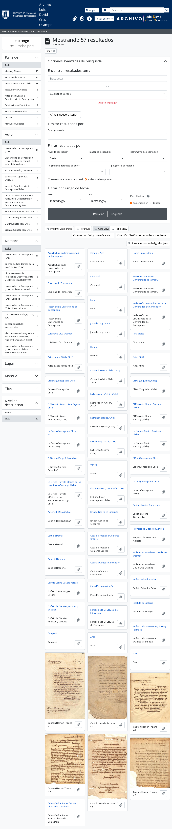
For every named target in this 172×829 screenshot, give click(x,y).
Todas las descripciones (100, 179)
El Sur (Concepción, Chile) (21, 224)
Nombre (11, 240)
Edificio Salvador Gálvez (145, 579)
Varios (93, 464)
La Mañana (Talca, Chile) (102, 417)
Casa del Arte (97, 252)
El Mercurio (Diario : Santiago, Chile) (148, 406)
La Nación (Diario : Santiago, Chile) (147, 432)
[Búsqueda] (137, 10)
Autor (9, 134)
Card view (102, 228)
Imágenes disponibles (100, 151)
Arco (92, 636)
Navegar (91, 10)
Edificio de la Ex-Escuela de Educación (104, 611)
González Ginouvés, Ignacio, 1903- (21, 316)
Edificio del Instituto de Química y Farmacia (149, 628)
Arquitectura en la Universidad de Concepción (63, 254)
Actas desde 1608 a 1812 (60, 357)
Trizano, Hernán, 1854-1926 (21, 171)
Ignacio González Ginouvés (104, 511)
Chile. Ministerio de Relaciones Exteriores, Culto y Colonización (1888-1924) (21, 276)
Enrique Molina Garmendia (146, 504)
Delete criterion (107, 103)
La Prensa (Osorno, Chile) (103, 441)
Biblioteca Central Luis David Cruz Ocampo (150, 554)
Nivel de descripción (14, 402)
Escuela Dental (55, 535)
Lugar (9, 363)
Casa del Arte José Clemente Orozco (104, 537)
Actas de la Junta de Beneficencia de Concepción (21, 97)
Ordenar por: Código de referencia (92, 235)
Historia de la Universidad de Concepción (62, 308)
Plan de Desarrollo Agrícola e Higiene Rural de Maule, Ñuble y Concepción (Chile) (21, 336)
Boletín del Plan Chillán (59, 512)
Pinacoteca (138, 333)
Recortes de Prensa (21, 78)
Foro (92, 299)
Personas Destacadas (21, 112)
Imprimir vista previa (59, 228)
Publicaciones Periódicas (21, 106)
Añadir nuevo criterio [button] (63, 114)
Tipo (8, 388)
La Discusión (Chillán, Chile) (21, 218)
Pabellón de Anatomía (101, 586)
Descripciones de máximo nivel (67, 179)
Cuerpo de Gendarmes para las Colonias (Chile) (21, 265)
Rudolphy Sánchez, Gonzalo (21, 212)
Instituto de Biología (143, 602)
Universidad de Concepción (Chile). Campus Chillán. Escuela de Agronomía (21, 349)
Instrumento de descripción (144, 151)
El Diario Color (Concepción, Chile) (107, 488)
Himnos (94, 346)
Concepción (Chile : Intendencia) (21, 325)
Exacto (156, 202)
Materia (11, 376)
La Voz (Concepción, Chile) (146, 481)
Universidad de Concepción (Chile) (21, 150)
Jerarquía (83, 228)
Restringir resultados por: (21, 43)
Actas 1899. (138, 357)
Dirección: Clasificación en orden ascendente (141, 235)
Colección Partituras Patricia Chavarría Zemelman (62, 805)
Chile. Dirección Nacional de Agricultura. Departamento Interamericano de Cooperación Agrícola (21, 200)
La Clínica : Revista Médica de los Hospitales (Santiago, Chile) (64, 483)
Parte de (11, 57)
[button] (74, 18)
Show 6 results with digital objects (148, 243)
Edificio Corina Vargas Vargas (63, 582)
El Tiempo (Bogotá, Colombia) (62, 458)
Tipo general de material (122, 165)
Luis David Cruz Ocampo (60, 333)
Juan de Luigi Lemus (100, 323)
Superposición (140, 202)
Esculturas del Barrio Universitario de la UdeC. (145, 278)
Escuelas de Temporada (60, 283)
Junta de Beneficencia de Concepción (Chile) (21, 188)
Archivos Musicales (21, 124)
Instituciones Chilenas (21, 90)
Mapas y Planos (21, 72)
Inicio (50, 194)
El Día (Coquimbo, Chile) (145, 380)
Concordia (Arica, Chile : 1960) (105, 370)
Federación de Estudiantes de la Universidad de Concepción (149, 305)
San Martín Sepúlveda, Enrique (21, 178)
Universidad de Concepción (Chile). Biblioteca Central (21, 288)
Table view (119, 228)
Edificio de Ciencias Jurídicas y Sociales (63, 608)
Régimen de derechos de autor (63, 165)
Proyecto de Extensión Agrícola (148, 528)
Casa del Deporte (57, 559)
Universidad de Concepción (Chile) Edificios (21, 297)
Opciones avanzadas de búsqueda (75, 61)
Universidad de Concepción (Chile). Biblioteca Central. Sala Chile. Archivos (21, 161)
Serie (21, 419)
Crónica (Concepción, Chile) (21, 230)
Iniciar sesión (103, 18)
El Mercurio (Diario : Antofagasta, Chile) (64, 406)
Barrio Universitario (143, 252)
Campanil (95, 276)
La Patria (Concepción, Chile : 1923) (62, 433)
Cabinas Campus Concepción (105, 562)
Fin (90, 194)
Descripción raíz (56, 130)
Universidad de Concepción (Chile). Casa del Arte (21, 306)
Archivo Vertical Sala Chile (21, 84)
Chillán (21, 118)
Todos (8, 65)
